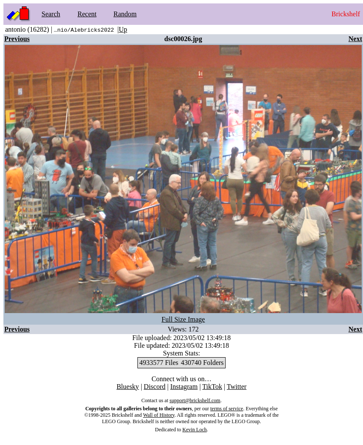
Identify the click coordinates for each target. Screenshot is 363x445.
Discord (155, 386)
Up (123, 29)
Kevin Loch (194, 430)
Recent (86, 14)
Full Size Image (183, 319)
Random (125, 14)
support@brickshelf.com (195, 400)
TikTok (212, 386)
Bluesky (127, 386)
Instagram (184, 386)
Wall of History (159, 415)
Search (51, 14)
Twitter (237, 386)
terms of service (226, 409)
